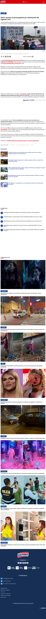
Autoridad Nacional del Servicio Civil (11, 60)
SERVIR (32, 144)
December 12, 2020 (28, 100)
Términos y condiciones (6, 593)
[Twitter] (20, 563)
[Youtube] (22, 563)
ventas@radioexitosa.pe (8, 578)
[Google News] (26, 563)
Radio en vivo (3, 597)
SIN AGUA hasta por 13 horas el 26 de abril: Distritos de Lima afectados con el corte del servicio (23, 221)
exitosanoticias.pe (7, 581)
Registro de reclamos (5, 590)
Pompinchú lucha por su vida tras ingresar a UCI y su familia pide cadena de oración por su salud (23, 216)
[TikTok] (27, 563)
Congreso (23, 93)
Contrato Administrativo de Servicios (22, 144)
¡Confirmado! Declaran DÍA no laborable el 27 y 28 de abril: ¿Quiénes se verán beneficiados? (22, 212)
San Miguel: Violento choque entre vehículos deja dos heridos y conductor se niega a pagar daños (23, 438)
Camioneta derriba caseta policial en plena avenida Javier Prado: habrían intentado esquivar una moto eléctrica (24, 153)
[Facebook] (18, 563)
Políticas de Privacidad (5, 595)
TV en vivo (3, 591)
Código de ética (4, 588)
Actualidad (3, 13)
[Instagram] (24, 563)
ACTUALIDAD (12, 144)
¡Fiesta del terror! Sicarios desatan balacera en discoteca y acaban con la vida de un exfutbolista (22, 473)
